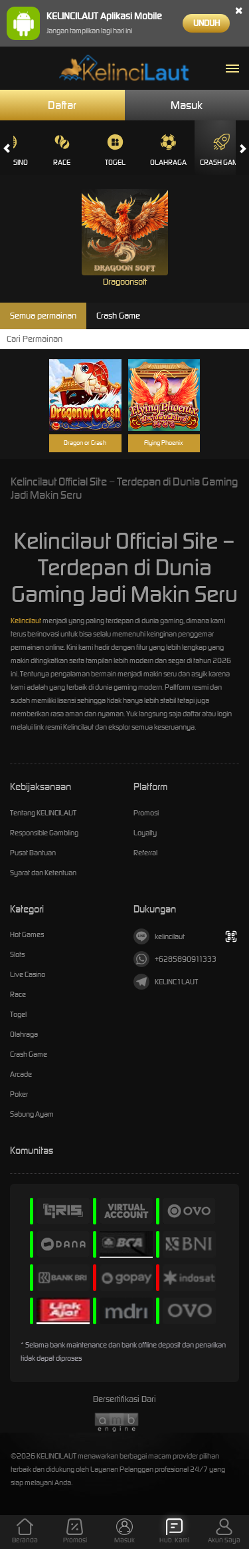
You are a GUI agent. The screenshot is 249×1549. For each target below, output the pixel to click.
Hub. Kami (174, 1531)
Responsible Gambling (44, 832)
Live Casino (27, 974)
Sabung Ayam (32, 1114)
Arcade (21, 1074)
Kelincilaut (26, 620)
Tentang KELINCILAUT (43, 812)
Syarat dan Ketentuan (43, 872)
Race (61, 150)
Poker (19, 1094)
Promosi (146, 812)
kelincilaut (159, 936)
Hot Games (27, 934)
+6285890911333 (174, 959)
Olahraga (168, 150)
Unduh (206, 23)
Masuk (187, 105)
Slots (17, 954)
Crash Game (221, 150)
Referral (145, 852)
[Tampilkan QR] (230, 936)
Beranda (25, 1531)
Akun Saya (224, 1531)
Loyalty (145, 832)
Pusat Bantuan (33, 852)
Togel (115, 150)
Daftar (62, 105)
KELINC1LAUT (165, 982)
